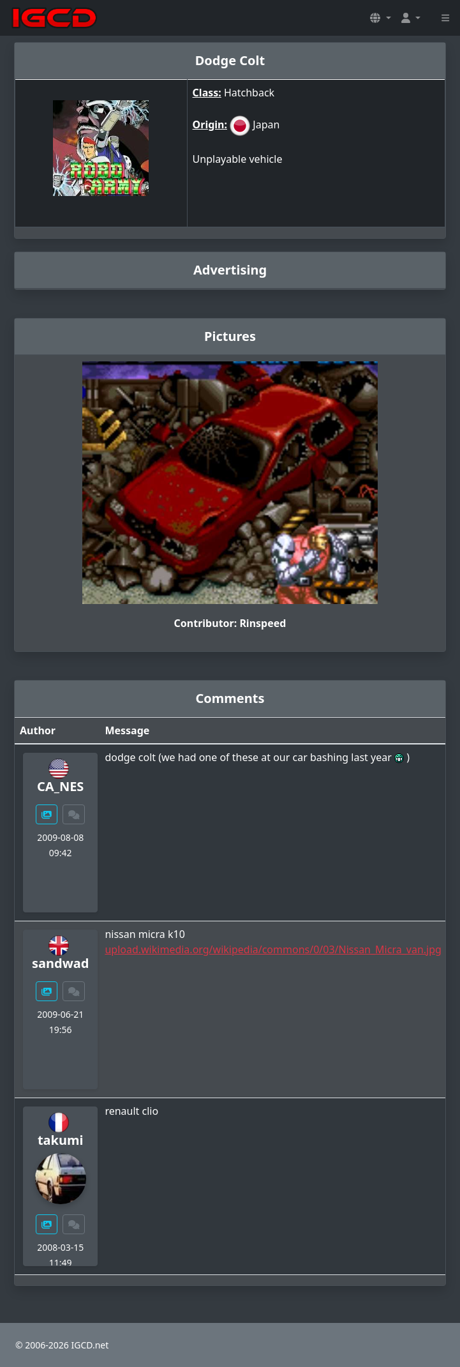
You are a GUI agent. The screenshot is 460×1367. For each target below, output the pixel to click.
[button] (380, 18)
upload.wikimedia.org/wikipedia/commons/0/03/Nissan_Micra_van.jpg (273, 949)
